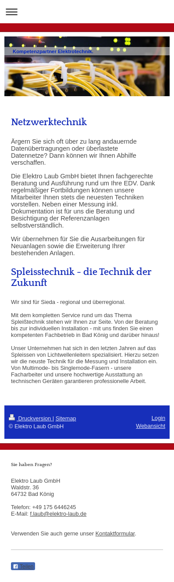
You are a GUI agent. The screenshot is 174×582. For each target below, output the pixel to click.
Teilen (23, 567)
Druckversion (31, 418)
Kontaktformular (115, 533)
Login (158, 418)
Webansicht (150, 426)
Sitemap (66, 418)
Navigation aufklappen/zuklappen (87, 11)
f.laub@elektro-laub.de (58, 513)
